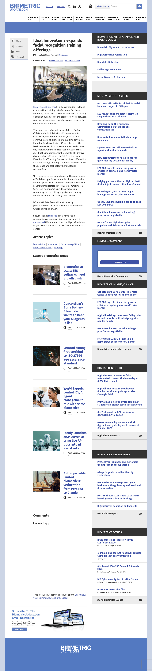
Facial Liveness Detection (111, 77)
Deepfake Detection (108, 62)
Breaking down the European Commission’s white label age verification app (113, 127)
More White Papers (107, 513)
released (52, 215)
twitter (79, 6)
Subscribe (61, 7)
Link (18, 51)
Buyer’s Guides (55, 19)
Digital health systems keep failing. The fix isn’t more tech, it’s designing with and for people (119, 318)
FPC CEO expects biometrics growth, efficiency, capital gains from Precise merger (117, 171)
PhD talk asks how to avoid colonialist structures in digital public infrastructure (119, 403)
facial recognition (70, 244)
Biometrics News (33, 19)
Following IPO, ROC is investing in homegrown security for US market (116, 193)
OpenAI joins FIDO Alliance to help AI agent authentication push (117, 149)
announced (39, 222)
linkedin (74, 6)
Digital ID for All (45, 19)
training (58, 247)
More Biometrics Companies (112, 276)
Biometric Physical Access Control (115, 47)
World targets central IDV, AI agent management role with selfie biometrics (74, 398)
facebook (85, 6)
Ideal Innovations (42, 247)
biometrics (39, 244)
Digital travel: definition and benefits (117, 506)
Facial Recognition (72, 60)
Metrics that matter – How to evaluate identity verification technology (118, 497)
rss (69, 6)
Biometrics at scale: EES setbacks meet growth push (74, 272)
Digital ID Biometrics (108, 435)
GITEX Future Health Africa (119, 591)
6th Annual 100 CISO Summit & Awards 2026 (119, 569)
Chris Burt (63, 55)
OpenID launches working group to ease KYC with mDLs (119, 203)
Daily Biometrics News (109, 233)
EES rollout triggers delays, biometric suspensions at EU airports (117, 115)
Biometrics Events (128, 19)
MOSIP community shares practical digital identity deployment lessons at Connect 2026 (118, 425)
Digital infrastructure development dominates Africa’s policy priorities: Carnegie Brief (116, 391)
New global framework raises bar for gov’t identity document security (117, 159)
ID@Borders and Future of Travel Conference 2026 (119, 543)
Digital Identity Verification (112, 54)
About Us (49, 7)
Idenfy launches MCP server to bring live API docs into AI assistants (75, 440)
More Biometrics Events (110, 600)
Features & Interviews (67, 19)
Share (18, 41)
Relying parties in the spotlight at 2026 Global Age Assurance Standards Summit (119, 183)
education (53, 244)
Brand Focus (89, 19)
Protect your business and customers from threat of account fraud (117, 463)
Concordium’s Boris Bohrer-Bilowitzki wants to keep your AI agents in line (74, 313)
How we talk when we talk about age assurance (117, 139)
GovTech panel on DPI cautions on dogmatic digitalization (115, 413)
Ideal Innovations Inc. (44, 106)
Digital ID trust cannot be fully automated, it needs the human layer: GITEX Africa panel (117, 378)
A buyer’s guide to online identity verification (115, 474)
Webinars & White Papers (114, 19)
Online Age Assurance (109, 69)
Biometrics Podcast (141, 19)
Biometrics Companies (100, 19)
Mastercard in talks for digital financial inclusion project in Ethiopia (118, 105)
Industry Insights (79, 19)
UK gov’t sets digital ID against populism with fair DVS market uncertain (119, 224)
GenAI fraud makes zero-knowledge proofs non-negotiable (116, 213)
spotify (90, 6)
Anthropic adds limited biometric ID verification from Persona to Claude (75, 483)
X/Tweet (19, 46)
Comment (20, 57)
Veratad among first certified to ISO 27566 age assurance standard (75, 355)
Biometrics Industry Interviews (114, 349)
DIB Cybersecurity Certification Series (119, 581)
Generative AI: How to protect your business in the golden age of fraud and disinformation (119, 485)
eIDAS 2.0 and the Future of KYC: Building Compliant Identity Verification (119, 556)
